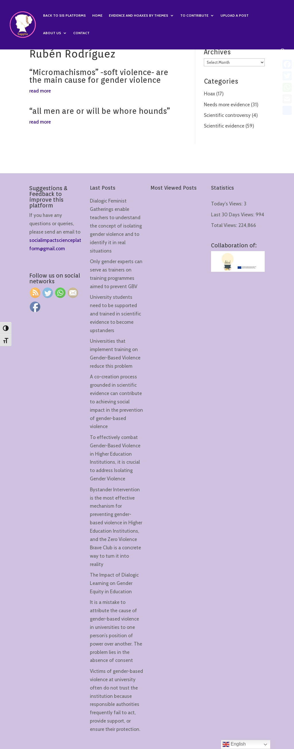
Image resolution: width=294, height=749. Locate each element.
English (234, 744)
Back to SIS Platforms (64, 16)
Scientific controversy (227, 115)
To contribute (194, 16)
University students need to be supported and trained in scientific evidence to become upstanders (115, 313)
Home (97, 16)
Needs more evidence (227, 104)
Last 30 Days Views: (233, 214)
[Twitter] (287, 76)
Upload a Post (234, 16)
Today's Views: (227, 204)
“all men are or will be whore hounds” (99, 110)
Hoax (209, 94)
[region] (74, 704)
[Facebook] (287, 64)
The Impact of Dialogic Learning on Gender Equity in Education (114, 583)
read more (40, 91)
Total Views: (224, 225)
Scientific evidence (224, 126)
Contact (81, 33)
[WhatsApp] (287, 87)
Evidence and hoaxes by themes (138, 16)
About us (52, 33)
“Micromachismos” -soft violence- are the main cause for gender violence (98, 76)
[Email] (287, 99)
